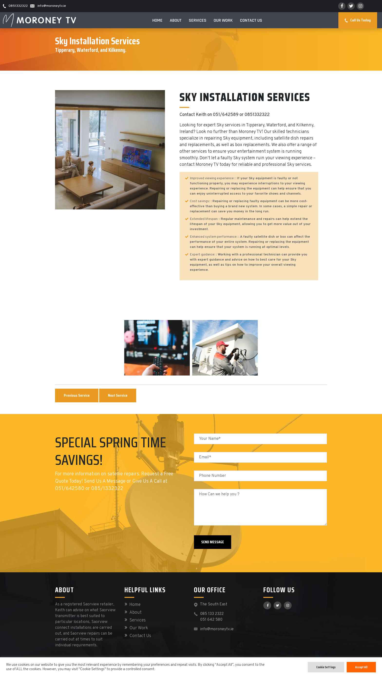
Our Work (223, 20)
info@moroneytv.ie (217, 629)
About (175, 20)
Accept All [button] (361, 667)
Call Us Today (358, 20)
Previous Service (77, 395)
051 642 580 (211, 619)
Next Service (117, 395)
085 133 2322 (212, 613)
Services (197, 20)
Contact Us (251, 20)
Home (157, 20)
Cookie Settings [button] (326, 667)
